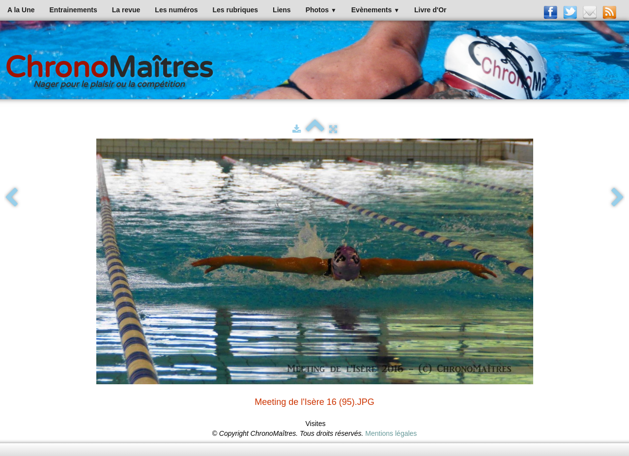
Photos (321, 10)
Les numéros (176, 10)
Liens (282, 10)
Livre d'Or (430, 10)
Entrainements (73, 10)
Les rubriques (235, 10)
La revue (126, 10)
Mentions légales (391, 433)
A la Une (21, 10)
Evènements (375, 10)
